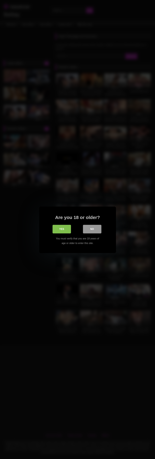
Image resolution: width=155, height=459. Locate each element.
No (92, 228)
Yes (61, 228)
